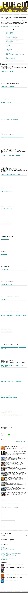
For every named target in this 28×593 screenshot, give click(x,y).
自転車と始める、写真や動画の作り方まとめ (12, 446)
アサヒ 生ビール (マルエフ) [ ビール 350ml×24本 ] (12, 59)
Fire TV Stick (7, 50)
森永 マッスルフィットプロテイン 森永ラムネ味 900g (12, 57)
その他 (25, 20)
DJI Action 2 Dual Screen (9, 49)
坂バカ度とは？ (3, 547)
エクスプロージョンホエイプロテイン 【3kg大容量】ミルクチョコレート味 (15, 54)
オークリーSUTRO (8, 45)
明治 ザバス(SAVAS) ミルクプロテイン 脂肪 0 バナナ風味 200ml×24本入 (12, 366)
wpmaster (25, 441)
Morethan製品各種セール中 (8, 170)
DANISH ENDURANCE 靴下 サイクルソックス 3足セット (12, 40)
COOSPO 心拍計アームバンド (9, 41)
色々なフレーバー (3, 362)
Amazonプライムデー (19, 441)
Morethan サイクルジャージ (6, 102)
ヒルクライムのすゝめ (4, 559)
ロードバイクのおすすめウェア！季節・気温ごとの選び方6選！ (15, 472)
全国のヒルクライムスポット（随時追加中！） (7, 549)
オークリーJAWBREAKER (6, 224)
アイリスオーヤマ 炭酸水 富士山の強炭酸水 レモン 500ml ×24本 (14, 315)
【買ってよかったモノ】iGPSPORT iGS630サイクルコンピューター (11, 503)
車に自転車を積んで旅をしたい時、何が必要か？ (8, 558)
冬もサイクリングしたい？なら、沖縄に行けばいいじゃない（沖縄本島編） (15, 452)
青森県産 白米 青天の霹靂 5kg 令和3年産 (10, 58)
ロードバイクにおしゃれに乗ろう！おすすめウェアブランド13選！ (15, 492)
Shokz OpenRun (8, 46)
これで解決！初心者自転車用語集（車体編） (12, 467)
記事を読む (6, 449)
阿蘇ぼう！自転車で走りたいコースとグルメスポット (13, 457)
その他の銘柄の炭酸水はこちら (5, 329)
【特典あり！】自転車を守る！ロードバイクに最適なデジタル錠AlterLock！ (11, 553)
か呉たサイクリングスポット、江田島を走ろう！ (12, 487)
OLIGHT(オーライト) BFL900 (9, 32)
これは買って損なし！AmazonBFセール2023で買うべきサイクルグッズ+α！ (14, 567)
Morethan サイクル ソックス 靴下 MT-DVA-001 (11, 38)
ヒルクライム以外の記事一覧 (5, 552)
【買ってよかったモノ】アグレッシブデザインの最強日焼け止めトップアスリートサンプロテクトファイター (14, 500)
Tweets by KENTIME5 (4, 587)
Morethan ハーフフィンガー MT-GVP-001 (11, 36)
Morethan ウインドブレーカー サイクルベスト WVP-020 (12, 37)
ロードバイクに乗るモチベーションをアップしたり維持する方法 (10, 26)
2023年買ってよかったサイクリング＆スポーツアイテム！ (14, 462)
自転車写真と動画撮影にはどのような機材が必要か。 (13, 477)
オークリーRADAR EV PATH (9, 42)
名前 (2, 517)
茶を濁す (6, 482)
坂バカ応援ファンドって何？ (5, 548)
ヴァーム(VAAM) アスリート (9, 53)
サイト (2, 522)
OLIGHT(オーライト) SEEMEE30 (9, 33)
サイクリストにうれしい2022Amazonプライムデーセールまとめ (12, 580)
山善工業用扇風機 (4, 269)
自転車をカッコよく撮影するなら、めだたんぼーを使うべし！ (9, 555)
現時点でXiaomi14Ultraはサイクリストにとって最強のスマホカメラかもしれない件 (15, 564)
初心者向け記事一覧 (4, 550)
